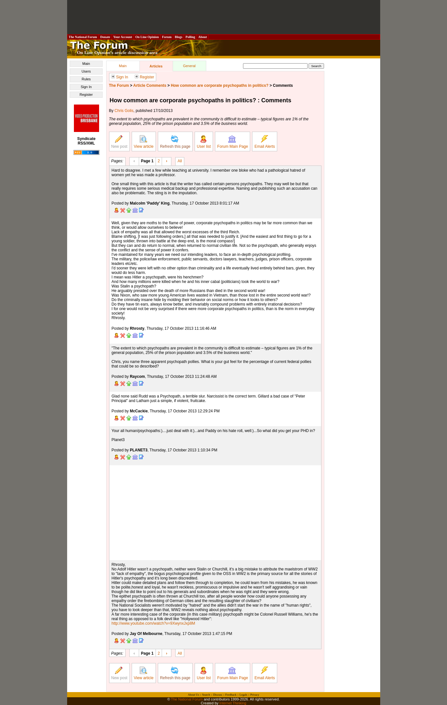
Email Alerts (264, 142)
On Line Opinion (147, 37)
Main (86, 63)
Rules (86, 79)
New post (119, 142)
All (180, 160)
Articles (155, 66)
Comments (283, 85)
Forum (166, 37)
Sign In (86, 87)
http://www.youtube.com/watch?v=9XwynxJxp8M (153, 623)
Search (206, 694)
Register (86, 94)
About (203, 37)
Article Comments (150, 85)
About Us (193, 694)
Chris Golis (124, 110)
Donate (105, 37)
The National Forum (83, 37)
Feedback (230, 694)
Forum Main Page (232, 142)
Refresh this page (175, 142)
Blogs (178, 37)
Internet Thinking (232, 703)
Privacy (254, 694)
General (189, 66)
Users (86, 71)
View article (144, 142)
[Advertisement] (223, 17)
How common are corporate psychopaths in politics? (220, 85)
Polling (190, 37)
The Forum (119, 85)
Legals (243, 694)
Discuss (217, 694)
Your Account (123, 37)
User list (204, 142)
